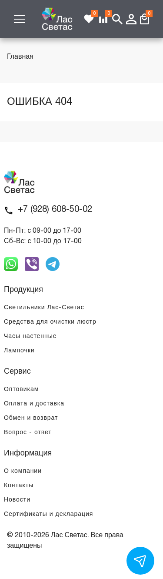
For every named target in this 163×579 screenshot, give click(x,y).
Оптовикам (21, 389)
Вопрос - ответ (28, 432)
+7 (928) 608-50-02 (55, 210)
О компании (23, 471)
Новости (17, 500)
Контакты (18, 486)
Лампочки (19, 351)
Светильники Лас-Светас (44, 308)
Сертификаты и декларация (48, 514)
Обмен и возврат (31, 418)
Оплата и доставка (34, 404)
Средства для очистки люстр (50, 322)
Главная (20, 57)
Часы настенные (30, 336)
